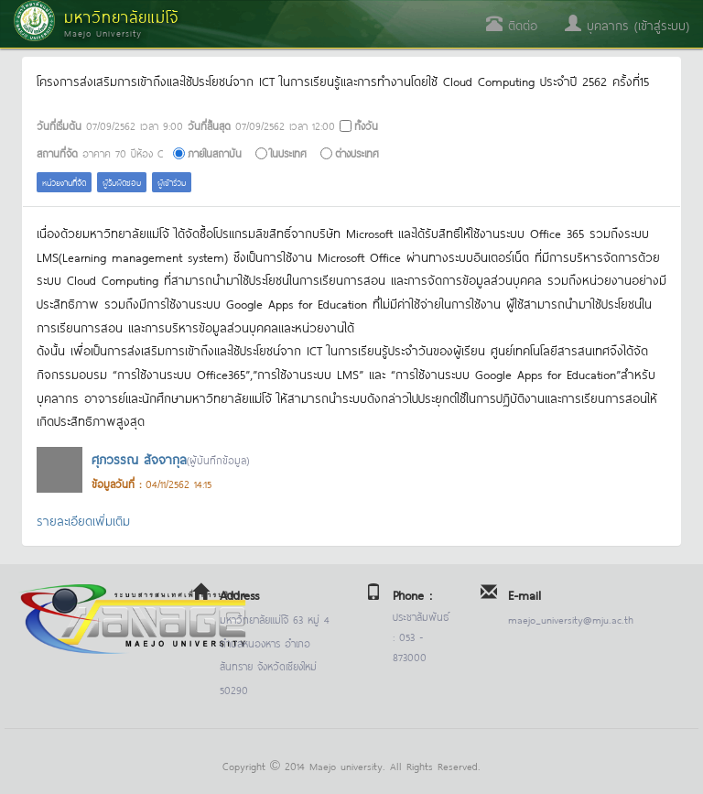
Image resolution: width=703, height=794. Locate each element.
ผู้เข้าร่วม (171, 182)
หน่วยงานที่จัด (64, 182)
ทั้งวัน (366, 125)
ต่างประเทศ (357, 152)
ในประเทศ (288, 152)
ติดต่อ (511, 24)
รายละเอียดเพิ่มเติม (83, 519)
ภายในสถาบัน (215, 152)
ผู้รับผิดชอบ (122, 182)
